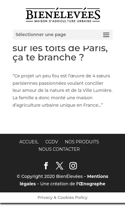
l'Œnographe (90, 184)
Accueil (28, 142)
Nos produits (82, 142)
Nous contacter (59, 149)
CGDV (51, 142)
